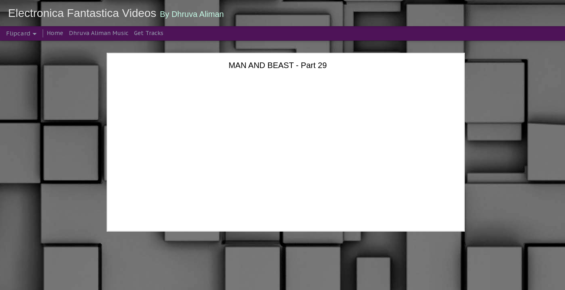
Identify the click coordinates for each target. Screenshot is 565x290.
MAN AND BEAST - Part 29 (278, 65)
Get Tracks (148, 33)
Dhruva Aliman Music (98, 33)
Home (55, 33)
